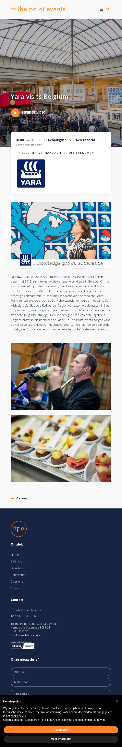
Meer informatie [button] (61, 738)
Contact (16, 588)
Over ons (17, 581)
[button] (117, 701)
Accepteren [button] (61, 729)
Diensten (17, 568)
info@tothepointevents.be (28, 610)
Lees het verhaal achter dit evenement (59, 153)
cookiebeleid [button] (18, 716)
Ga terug (21, 498)
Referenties (18, 575)
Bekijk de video (28, 112)
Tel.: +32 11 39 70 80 (24, 616)
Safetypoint (18, 561)
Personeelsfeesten (29, 145)
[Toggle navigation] (101, 9)
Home (15, 555)
